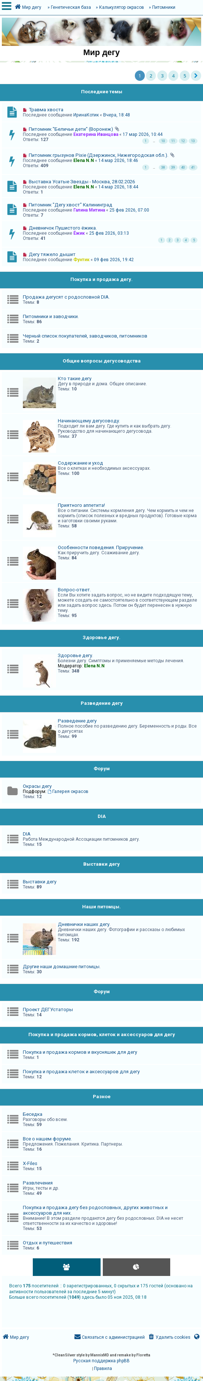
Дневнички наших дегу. (84, 924)
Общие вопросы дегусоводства (102, 361)
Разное (102, 1096)
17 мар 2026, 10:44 (142, 134)
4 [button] (173, 75)
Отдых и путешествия (47, 1242)
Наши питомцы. (101, 906)
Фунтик (81, 259)
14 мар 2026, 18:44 (118, 187)
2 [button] (151, 75)
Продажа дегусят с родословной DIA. (66, 297)
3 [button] (162, 75)
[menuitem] (168, 1337)
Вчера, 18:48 (116, 115)
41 (193, 167)
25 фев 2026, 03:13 (109, 233)
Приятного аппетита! (81, 505)
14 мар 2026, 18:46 (118, 160)
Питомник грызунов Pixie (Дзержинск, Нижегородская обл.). (98, 155)
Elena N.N (83, 160)
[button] (196, 76)
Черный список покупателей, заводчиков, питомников (85, 336)
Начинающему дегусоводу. (89, 420)
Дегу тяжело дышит (52, 254)
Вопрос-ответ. (74, 589)
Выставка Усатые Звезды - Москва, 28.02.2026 (82, 181)
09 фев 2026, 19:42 (114, 259)
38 (163, 167)
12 (183, 141)
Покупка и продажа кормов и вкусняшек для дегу (80, 1052)
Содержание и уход (80, 463)
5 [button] (184, 75)
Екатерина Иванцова (95, 134)
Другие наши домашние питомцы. (62, 966)
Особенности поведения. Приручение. (101, 547)
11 (173, 141)
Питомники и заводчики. (51, 316)
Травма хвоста (46, 109)
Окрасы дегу (37, 786)
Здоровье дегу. (101, 637)
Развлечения (38, 1183)
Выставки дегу (101, 864)
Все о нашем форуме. (47, 1139)
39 (173, 167)
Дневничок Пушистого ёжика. (63, 228)
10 (163, 141)
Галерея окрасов (68, 791)
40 (183, 167)
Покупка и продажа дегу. (101, 279)
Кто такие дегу (74, 378)
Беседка (32, 1114)
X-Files (30, 1163)
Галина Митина (89, 210)
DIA (102, 816)
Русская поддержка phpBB (101, 1360)
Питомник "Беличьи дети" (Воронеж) (71, 129)
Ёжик (79, 233)
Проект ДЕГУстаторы (48, 1009)
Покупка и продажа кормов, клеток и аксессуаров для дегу (101, 1034)
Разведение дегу (102, 703)
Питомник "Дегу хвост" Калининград (70, 205)
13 (193, 141)
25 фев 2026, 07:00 (129, 210)
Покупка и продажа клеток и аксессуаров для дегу (81, 1071)
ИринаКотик (86, 115)
